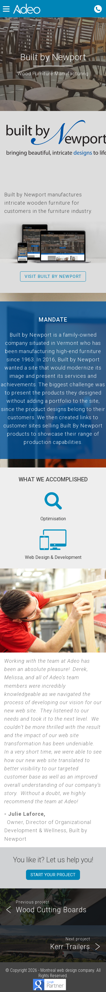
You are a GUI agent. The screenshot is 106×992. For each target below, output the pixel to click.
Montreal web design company (67, 970)
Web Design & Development (53, 543)
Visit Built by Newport (53, 276)
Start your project (53, 874)
